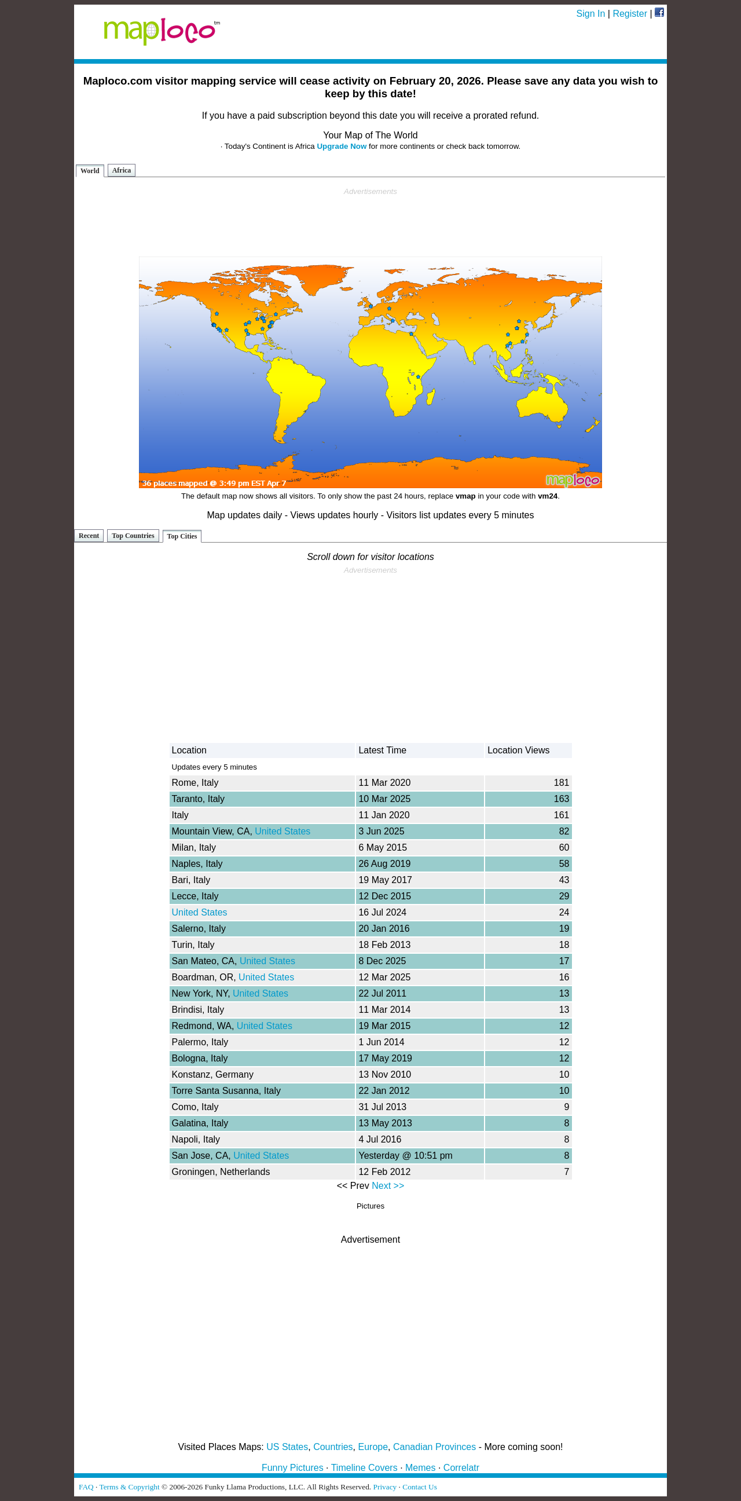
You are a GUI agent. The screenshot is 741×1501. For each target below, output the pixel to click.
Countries (333, 1447)
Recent (89, 536)
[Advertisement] (370, 222)
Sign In (591, 14)
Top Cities (182, 536)
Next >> (388, 1186)
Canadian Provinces (434, 1447)
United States (282, 831)
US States (287, 1447)
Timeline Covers (364, 1468)
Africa (121, 170)
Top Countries (133, 536)
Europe (373, 1447)
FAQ (86, 1486)
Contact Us (419, 1486)
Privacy (385, 1486)
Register (629, 14)
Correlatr (461, 1468)
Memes (420, 1468)
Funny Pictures (293, 1468)
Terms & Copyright (129, 1486)
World (90, 171)
